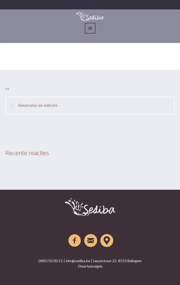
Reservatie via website (37, 106)
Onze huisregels (90, 266)
